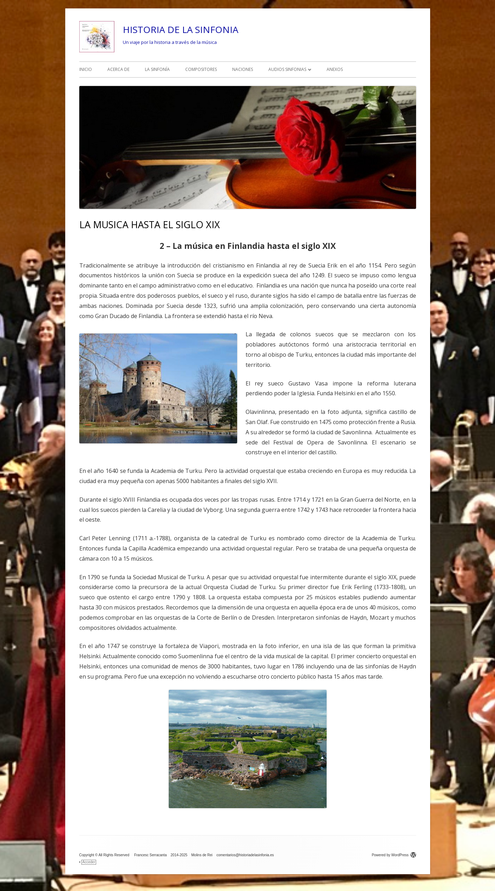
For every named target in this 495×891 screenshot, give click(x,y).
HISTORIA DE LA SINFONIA (180, 29)
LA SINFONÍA (157, 69)
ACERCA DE (118, 69)
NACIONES (242, 69)
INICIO (85, 69)
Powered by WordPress (394, 855)
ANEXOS (335, 69)
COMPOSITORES (201, 69)
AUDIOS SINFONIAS (287, 69)
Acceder (88, 862)
